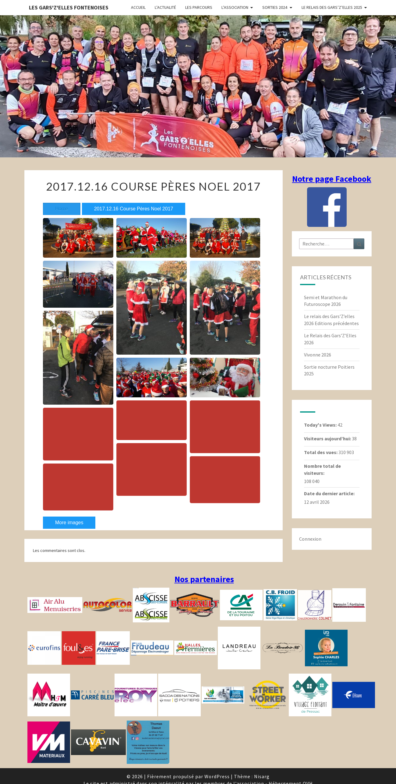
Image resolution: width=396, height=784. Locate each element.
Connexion (310, 539)
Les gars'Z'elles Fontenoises (68, 7)
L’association (234, 7)
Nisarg (262, 776)
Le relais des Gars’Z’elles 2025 (332, 7)
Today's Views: (321, 425)
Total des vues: (321, 452)
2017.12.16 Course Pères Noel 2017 (133, 208)
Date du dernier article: (329, 493)
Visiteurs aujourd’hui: (328, 438)
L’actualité (165, 7)
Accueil (138, 7)
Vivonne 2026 (317, 355)
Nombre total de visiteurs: (322, 469)
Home (61, 208)
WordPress (217, 776)
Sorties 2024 (274, 7)
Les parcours (198, 7)
